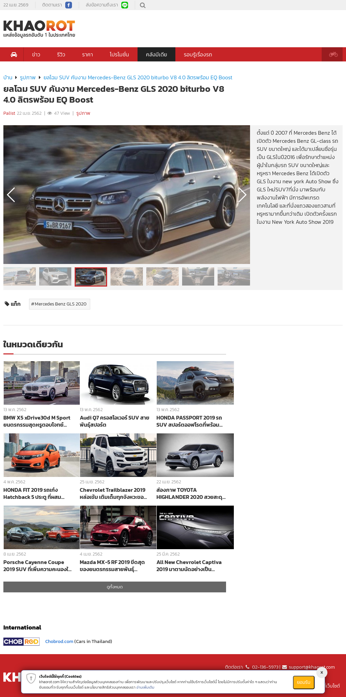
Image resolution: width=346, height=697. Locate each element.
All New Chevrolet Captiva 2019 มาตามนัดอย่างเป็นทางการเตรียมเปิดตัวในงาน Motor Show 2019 (189, 565)
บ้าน (8, 77)
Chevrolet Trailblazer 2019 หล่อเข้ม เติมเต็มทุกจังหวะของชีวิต (113, 493)
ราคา (87, 54)
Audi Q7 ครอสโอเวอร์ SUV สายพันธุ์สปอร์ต (114, 421)
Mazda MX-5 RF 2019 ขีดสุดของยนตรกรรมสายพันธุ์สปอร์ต (112, 565)
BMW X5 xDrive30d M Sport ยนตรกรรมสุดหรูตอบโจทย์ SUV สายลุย (36, 421)
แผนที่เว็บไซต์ (327, 686)
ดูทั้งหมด (115, 587)
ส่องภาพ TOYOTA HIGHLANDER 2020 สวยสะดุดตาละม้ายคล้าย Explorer (191, 493)
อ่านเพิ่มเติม (145, 687)
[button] (242, 194)
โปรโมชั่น (119, 54)
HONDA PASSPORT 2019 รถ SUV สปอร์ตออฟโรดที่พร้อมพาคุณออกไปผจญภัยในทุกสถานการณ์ (191, 421)
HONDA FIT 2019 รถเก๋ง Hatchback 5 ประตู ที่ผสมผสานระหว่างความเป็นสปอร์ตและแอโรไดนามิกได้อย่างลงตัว (36, 493)
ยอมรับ (304, 682)
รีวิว (61, 54)
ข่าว (36, 54)
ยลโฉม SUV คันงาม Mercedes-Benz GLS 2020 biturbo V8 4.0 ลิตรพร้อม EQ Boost (138, 77)
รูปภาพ (28, 77)
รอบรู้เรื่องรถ (198, 54)
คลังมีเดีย (156, 54)
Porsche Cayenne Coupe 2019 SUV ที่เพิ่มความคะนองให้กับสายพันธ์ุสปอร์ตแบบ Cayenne (37, 565)
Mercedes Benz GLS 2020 (60, 303)
